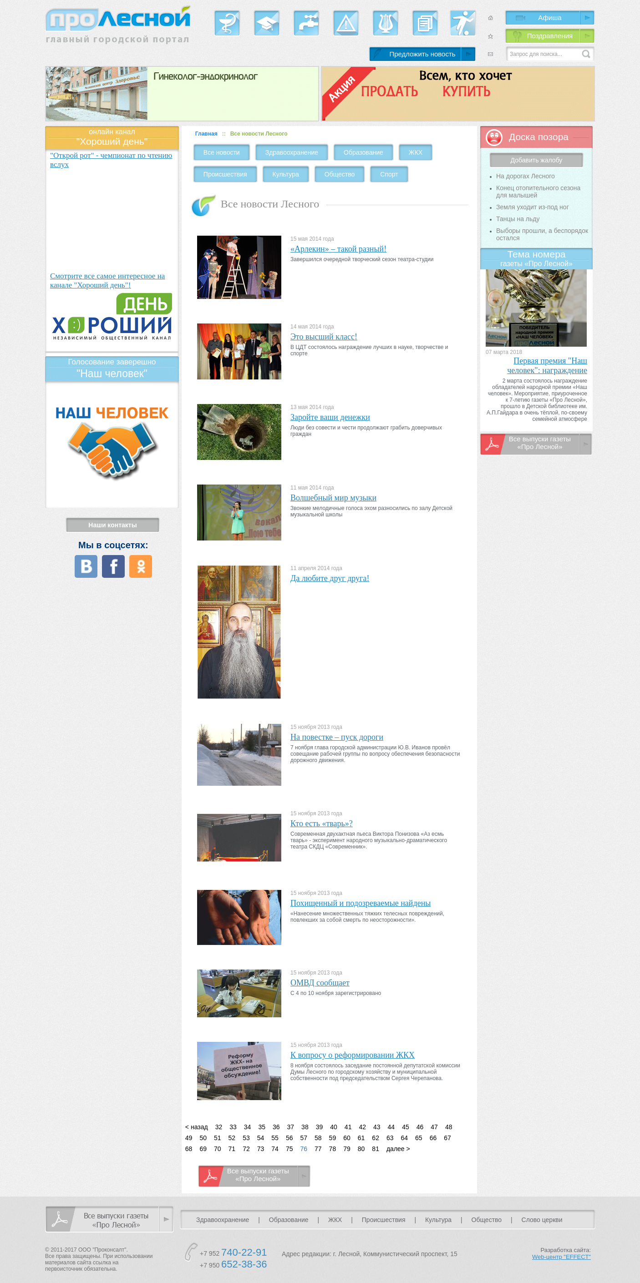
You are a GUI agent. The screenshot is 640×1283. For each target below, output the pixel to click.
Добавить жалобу (537, 160)
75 (289, 1148)
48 (448, 1127)
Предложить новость (422, 54)
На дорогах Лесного (525, 176)
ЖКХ (415, 152)
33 (233, 1127)
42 (362, 1127)
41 (348, 1127)
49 (189, 1138)
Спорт (389, 174)
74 (275, 1148)
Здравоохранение (291, 152)
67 (447, 1138)
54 (260, 1138)
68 (189, 1148)
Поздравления (550, 36)
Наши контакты (112, 525)
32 (219, 1127)
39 (319, 1127)
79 (346, 1148)
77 (318, 1148)
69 (203, 1148)
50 (203, 1138)
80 (361, 1148)
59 (332, 1138)
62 (375, 1138)
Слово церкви (542, 1219)
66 (433, 1138)
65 (418, 1138)
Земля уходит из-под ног (532, 207)
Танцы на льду (517, 218)
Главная (206, 134)
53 (246, 1138)
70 (217, 1148)
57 (303, 1138)
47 (434, 1127)
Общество (340, 174)
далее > (398, 1148)
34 (247, 1127)
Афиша (549, 17)
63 (390, 1138)
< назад (196, 1127)
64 (404, 1138)
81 (375, 1148)
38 (305, 1127)
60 (346, 1138)
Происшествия (225, 174)
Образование (363, 152)
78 (332, 1148)
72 (246, 1148)
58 (318, 1138)
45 (405, 1127)
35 (261, 1127)
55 (275, 1138)
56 (289, 1138)
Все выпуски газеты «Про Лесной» (258, 1174)
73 (260, 1148)
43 (377, 1127)
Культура (286, 174)
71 (232, 1148)
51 (217, 1138)
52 (232, 1138)
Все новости (221, 152)
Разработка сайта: (561, 1253)
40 (333, 1127)
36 (276, 1127)
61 (361, 1138)
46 (420, 1127)
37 (291, 1127)
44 (391, 1127)
